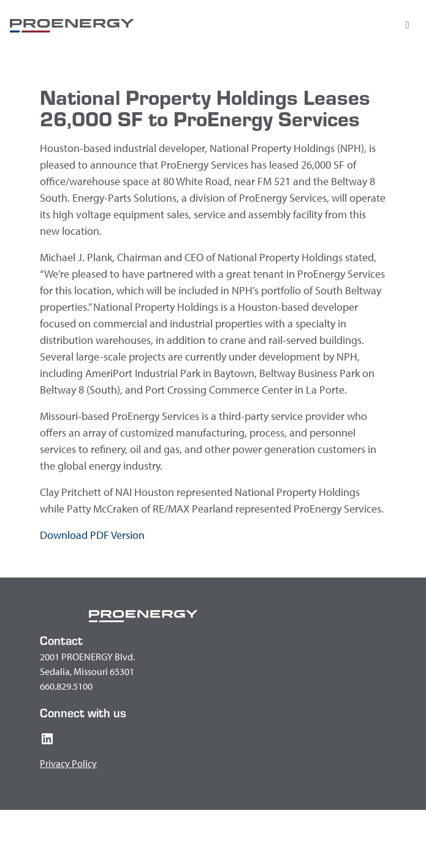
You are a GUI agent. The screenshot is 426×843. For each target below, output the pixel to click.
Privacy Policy (68, 763)
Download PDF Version (92, 535)
